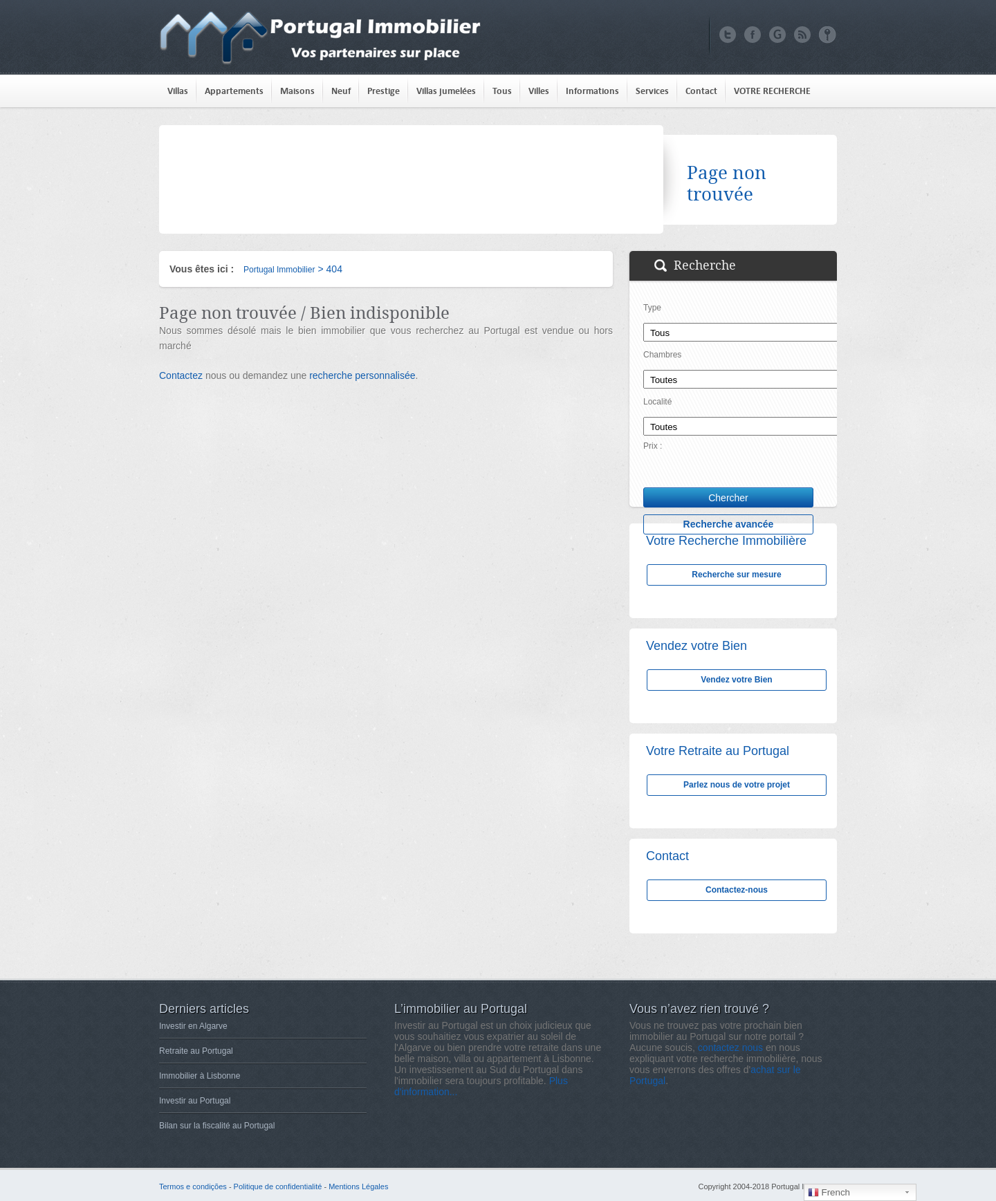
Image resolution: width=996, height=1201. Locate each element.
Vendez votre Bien (736, 680)
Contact (701, 91)
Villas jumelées (446, 91)
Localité (657, 402)
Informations (592, 91)
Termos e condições (193, 1186)
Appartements (234, 91)
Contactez (181, 375)
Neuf (341, 91)
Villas (177, 91)
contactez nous (730, 1047)
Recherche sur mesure (736, 574)
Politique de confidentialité (278, 1186)
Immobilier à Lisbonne (199, 1076)
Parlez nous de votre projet (736, 785)
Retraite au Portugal (196, 1051)
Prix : (652, 446)
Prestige (383, 91)
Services (652, 91)
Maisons (297, 91)
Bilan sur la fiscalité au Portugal (217, 1125)
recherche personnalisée (362, 375)
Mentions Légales (358, 1186)
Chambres (662, 355)
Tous (502, 91)
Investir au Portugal (194, 1101)
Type (652, 308)
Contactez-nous (737, 890)
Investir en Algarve (193, 1026)
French (829, 1192)
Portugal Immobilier (279, 269)
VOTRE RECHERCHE (772, 91)
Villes (538, 91)
